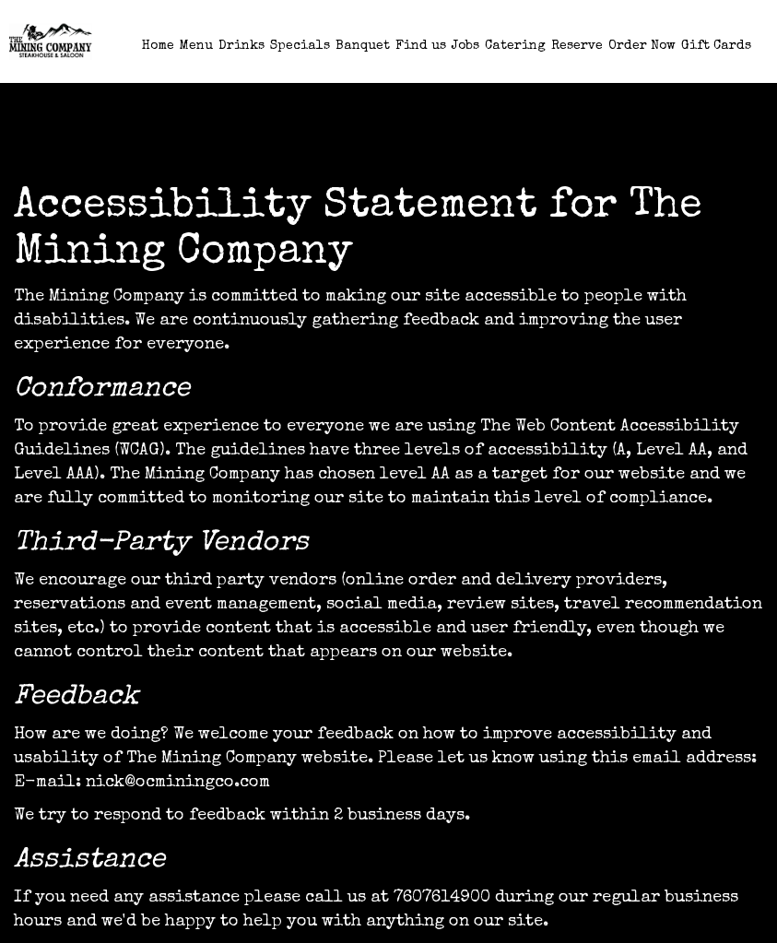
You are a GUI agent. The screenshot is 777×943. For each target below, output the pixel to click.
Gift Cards (716, 46)
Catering (515, 46)
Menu (196, 46)
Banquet (363, 46)
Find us (420, 46)
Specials (300, 46)
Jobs (465, 46)
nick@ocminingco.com (178, 782)
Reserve (577, 46)
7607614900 (442, 898)
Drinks (241, 46)
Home (158, 46)
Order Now (642, 46)
